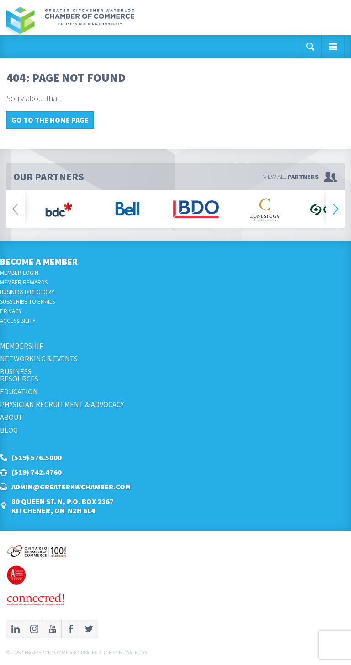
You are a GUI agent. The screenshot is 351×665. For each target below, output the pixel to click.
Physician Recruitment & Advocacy (62, 404)
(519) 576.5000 (36, 457)
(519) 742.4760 (36, 472)
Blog (9, 429)
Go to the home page (50, 119)
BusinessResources (19, 375)
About (11, 417)
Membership (22, 345)
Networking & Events (39, 358)
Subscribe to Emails (27, 302)
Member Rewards (24, 282)
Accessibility (18, 321)
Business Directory (27, 292)
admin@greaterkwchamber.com (71, 486)
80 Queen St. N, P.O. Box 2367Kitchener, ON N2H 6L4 (62, 506)
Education (19, 391)
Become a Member (39, 261)
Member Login (19, 273)
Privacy (11, 311)
